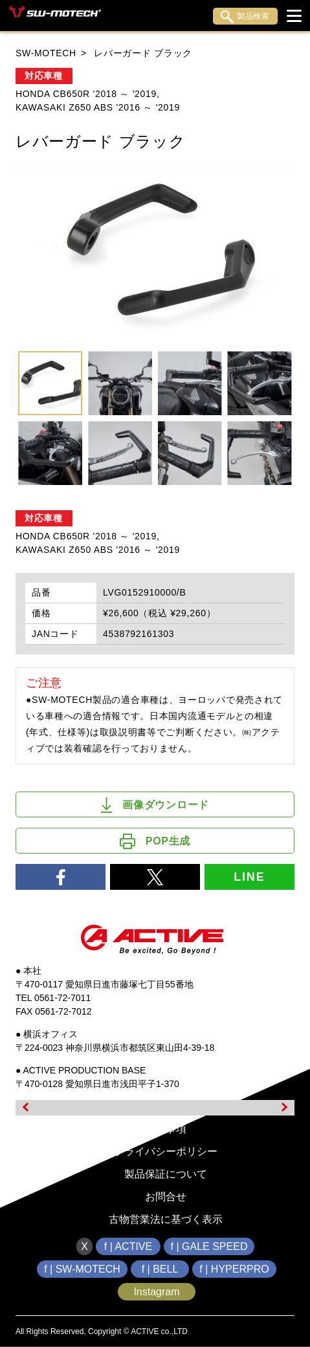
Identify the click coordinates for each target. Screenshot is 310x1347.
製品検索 (245, 16)
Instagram (156, 1291)
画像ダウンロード (155, 805)
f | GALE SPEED (209, 1246)
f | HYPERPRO (234, 1269)
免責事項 (165, 1128)
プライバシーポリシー (165, 1151)
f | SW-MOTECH (82, 1269)
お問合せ (165, 1196)
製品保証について (165, 1174)
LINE (249, 876)
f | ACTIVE (128, 1246)
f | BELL (160, 1269)
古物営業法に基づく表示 (166, 1219)
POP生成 (155, 841)
